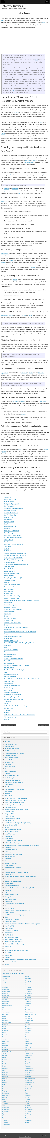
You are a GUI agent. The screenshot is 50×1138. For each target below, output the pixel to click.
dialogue (3, 262)
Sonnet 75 (7, 645)
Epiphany (5, 1024)
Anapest (27, 985)
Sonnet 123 (7, 710)
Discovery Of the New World (13, 609)
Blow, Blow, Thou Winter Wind (13, 557)
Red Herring (6, 1095)
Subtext (27, 1105)
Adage (27, 976)
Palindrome (28, 1072)
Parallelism (5, 1076)
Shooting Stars (9, 501)
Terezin (6, 582)
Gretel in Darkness (10, 654)
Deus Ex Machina (30, 1014)
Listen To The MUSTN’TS (12, 685)
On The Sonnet (9, 663)
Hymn (6, 672)
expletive (6, 188)
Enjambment (4, 373)
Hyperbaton (28, 1043)
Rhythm (4, 1099)
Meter (4, 1062)
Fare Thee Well (9, 681)
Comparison (6, 1010)
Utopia (27, 1122)
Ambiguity (28, 981)
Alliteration (28, 978)
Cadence (28, 1001)
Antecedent (28, 989)
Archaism (28, 995)
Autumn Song (8, 593)
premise (33, 267)
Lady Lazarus (8, 539)
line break (41, 373)
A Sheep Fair (8, 638)
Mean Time (7, 497)
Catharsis (28, 1003)
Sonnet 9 (7, 661)
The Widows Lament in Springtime (15, 670)
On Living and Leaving (11, 692)
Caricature (5, 1003)
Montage (27, 1062)
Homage (27, 1041)
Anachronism (6, 983)
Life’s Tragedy (8, 683)
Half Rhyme (5, 1041)
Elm (5, 647)
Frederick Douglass (10, 605)
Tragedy (27, 1118)
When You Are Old (10, 526)
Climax (4, 1008)
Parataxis (28, 1076)
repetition (22, 401)
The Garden (8, 656)
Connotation (6, 1012)
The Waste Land (9, 506)
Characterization (7, 1005)
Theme (4, 1116)
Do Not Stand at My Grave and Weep (15, 706)
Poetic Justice (29, 1087)
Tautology (28, 1114)
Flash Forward (6, 1035)
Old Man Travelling (10, 618)
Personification (29, 1082)
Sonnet (27, 1103)
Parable (4, 1074)
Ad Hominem (6, 976)
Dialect (4, 1016)
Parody (4, 1078)
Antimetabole (6, 991)
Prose (27, 1091)
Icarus (6, 703)
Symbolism (5, 1109)
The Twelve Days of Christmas (13, 544)
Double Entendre (7, 1022)
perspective (13, 25)
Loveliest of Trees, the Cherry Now (15, 555)
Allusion (3, 201)
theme (20, 193)
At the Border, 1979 (10, 580)
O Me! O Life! (8, 551)
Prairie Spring (8, 688)
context (11, 260)
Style (3, 1105)
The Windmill (8, 690)
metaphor (23, 315)
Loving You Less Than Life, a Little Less (16, 665)
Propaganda (6, 1091)
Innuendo (28, 1049)
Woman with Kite (9, 611)
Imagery (4, 1047)
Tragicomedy (6, 1120)
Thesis (27, 1116)
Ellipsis (27, 1022)
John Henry (8, 546)
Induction (28, 1047)
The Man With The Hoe (11, 674)
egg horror (7, 614)
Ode (3, 1070)
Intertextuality (5, 253)
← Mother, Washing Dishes (8, 725)
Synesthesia (6, 1111)
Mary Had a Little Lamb (11, 530)
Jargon (4, 1053)
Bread (6, 616)
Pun (26, 1093)
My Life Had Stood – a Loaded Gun (15, 553)
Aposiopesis (28, 993)
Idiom (26, 1045)
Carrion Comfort (9, 571)
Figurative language (7, 315)
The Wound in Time (10, 499)
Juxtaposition (29, 1053)
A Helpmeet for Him (10, 717)
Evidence (5, 1030)
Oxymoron (5, 1072)
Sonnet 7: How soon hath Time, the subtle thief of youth (22, 679)
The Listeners (8, 591)
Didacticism (28, 1018)
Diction (4, 1018)
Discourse (5, 1020)
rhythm (23, 414)
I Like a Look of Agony (11, 649)
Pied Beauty (8, 519)
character (34, 160)
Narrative (28, 1066)
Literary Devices (12, 5)
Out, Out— (7, 542)
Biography (28, 999)
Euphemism (28, 1028)
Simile (27, 1101)
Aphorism (5, 993)
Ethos (27, 1026)
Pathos (4, 1080)
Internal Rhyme (6, 1051)
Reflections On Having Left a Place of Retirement (19, 715)
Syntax (4, 1114)
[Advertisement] (25, 41)
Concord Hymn (9, 566)
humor (45, 175)
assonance (15, 401)
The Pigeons (8, 602)
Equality (6, 712)
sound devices (14, 406)
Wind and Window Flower (12, 584)
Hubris (4, 1043)
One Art (6, 524)
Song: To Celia (8, 569)
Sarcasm (27, 1099)
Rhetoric (4, 1097)
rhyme (4, 451)
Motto (4, 1066)
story (43, 22)
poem (2, 20)
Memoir (4, 1060)
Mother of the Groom (10, 587)
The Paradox (8, 629)
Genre (4, 1039)
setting (3, 191)
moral (13, 90)
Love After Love (9, 589)
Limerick (4, 1055)
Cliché (27, 1005)
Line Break (28, 1055)
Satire (4, 1101)
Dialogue (27, 1016)
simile (30, 315)
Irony (26, 1051)
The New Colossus (10, 510)
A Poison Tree (8, 517)
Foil (26, 1035)
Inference (5, 1049)
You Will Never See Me (11, 640)
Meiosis (27, 1057)
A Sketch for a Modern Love (13, 636)
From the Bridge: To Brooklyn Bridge (16, 627)
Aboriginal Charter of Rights (13, 596)
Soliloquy (5, 1103)
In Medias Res (8, 620)
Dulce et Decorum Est (11, 513)
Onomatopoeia (29, 1070)
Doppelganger (29, 1020)
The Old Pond (8, 708)
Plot (3, 1084)
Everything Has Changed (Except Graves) (17, 578)
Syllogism (28, 1107)
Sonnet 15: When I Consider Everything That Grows (20, 643)
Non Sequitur (29, 1068)
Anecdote (28, 987)
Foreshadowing (6, 1037)
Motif (26, 1064)
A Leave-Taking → (43, 725)
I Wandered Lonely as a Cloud (13, 508)
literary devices (28, 162)
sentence (24, 373)
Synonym (28, 1111)
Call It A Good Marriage (11, 598)
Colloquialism (29, 1008)
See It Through (9, 533)
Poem (4, 1087)
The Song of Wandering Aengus (14, 560)
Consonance (29, 1012)
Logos (4, 1057)
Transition (5, 1122)
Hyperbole (5, 1045)
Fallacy (27, 1033)
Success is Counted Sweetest (13, 537)
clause (31, 373)
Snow (6, 625)
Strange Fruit (8, 652)
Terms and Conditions (25, 1137)
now (36, 60)
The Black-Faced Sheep (11, 573)
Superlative (5, 1107)
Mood (4, 1064)
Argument (28, 997)
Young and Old (9, 575)
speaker (27, 160)
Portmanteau (29, 1089)
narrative (16, 112)
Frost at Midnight (9, 562)
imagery (15, 279)
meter (46, 449)
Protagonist (5, 1093)
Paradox (27, 1074)
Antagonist (5, 989)
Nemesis (5, 1068)
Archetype (5, 997)
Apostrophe (5, 995)
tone (11, 175)
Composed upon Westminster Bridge (16, 564)
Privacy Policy (42, 1135)
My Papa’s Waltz (9, 521)
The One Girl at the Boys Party (13, 699)
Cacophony (5, 1001)
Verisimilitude (6, 1124)
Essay (4, 1026)
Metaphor (28, 1060)
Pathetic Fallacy (30, 1078)
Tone (3, 1118)
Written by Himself (10, 607)
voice (41, 122)
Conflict (27, 1010)
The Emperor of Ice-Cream (12, 535)
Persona (4, 1082)
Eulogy (4, 1028)
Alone (6, 634)
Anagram (28, 983)
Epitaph (27, 1024)
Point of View (6, 1089)
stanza (13, 393)
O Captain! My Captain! (11, 504)
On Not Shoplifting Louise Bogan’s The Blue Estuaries (21, 600)
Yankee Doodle (9, 667)
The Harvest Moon (10, 676)
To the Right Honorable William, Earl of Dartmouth (20, 631)
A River (6, 719)
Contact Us (35, 1135)
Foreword (28, 1037)
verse (19, 449)
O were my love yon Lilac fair (13, 697)
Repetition (28, 1095)
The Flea (7, 528)
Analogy (4, 985)
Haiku (27, 1039)
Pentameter (28, 1080)
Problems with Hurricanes (12, 622)
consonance (42, 401)
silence (3, 133)
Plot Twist (28, 1084)
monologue (18, 110)
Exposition (28, 1030)
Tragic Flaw (28, 1120)
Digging (6, 548)
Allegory (4, 978)
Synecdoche (29, 1109)
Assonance (5, 999)
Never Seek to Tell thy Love (12, 694)
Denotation (5, 1014)
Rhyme (27, 1097)
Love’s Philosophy (10, 515)
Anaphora (5, 987)
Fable (4, 1033)
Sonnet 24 (7, 701)
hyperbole (15, 188)
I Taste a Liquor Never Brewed (13, 658)
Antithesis (28, 991)
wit (37, 25)
